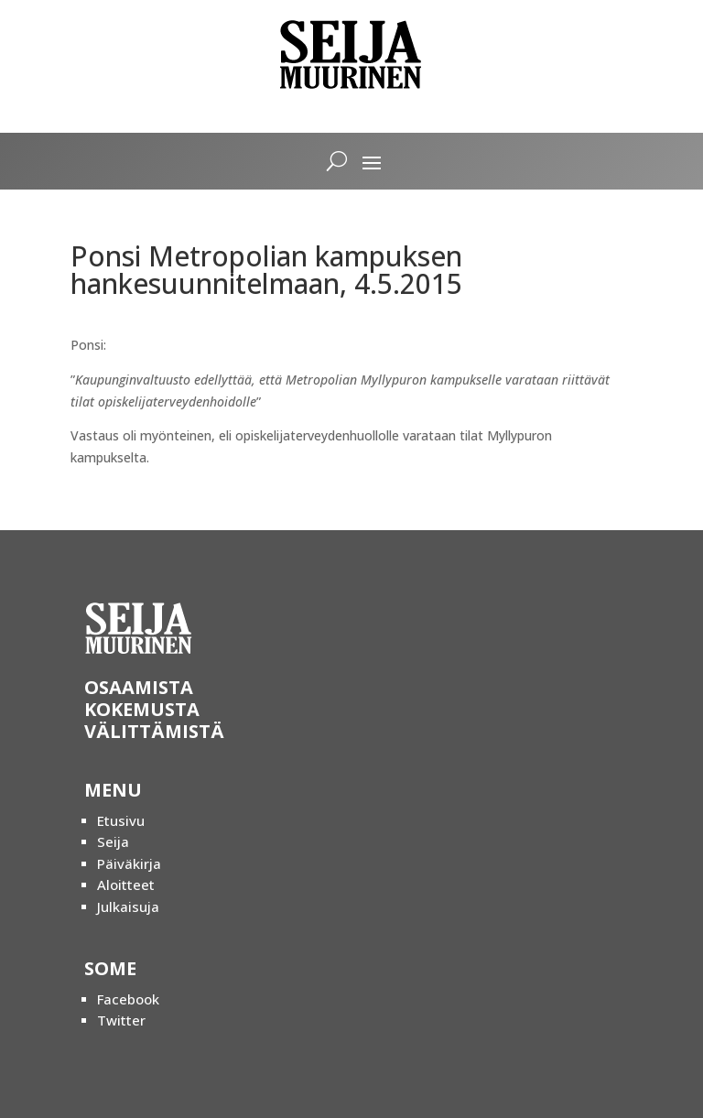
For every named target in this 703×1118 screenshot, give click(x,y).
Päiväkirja (129, 863)
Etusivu (121, 820)
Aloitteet (126, 884)
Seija (113, 841)
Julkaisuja (128, 906)
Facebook (128, 999)
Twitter (121, 1020)
